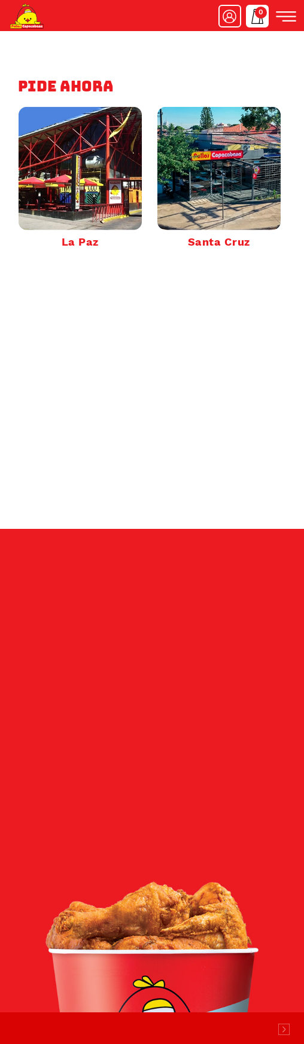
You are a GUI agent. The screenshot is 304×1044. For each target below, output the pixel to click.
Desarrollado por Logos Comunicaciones (284, 1029)
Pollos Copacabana (26, 16)
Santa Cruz (219, 242)
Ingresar (229, 16)
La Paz (80, 242)
